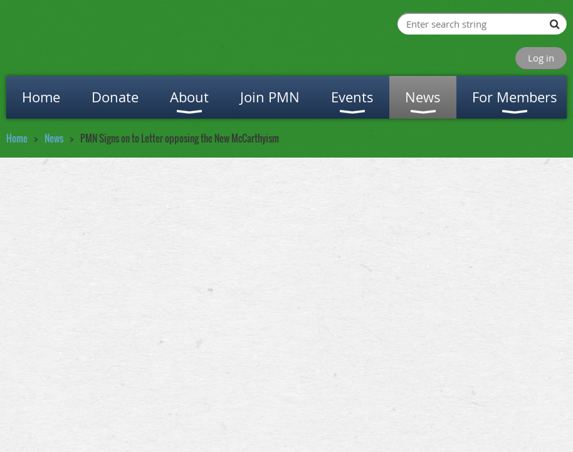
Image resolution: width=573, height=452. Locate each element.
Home (17, 138)
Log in (541, 57)
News (54, 138)
